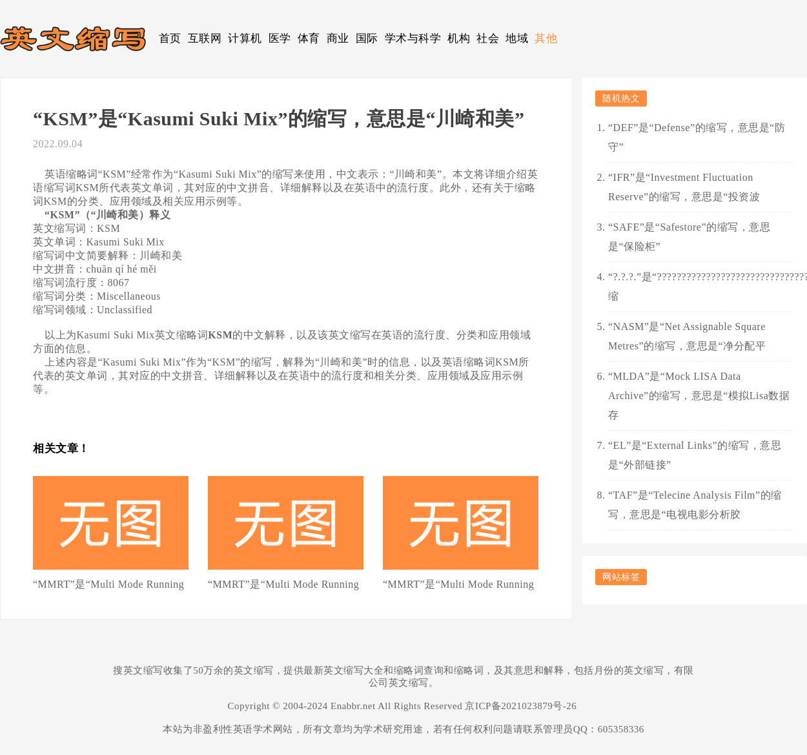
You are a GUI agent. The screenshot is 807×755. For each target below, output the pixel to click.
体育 (309, 38)
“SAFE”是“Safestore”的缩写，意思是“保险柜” (689, 237)
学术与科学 (413, 38)
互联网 (205, 38)
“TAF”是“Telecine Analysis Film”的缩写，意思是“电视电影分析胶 (695, 505)
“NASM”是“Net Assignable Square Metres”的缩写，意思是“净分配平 (687, 336)
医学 (280, 38)
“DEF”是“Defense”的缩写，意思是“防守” (696, 137)
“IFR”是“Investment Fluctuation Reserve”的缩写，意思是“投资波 (684, 187)
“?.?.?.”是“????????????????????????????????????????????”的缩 (700, 286)
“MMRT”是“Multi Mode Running (108, 584)
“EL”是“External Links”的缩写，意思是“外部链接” (694, 455)
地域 (517, 38)
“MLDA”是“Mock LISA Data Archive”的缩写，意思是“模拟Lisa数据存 (699, 395)
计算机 (245, 38)
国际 (367, 38)
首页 (170, 38)
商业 (338, 38)
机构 (458, 38)
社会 (487, 38)
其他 (546, 38)
